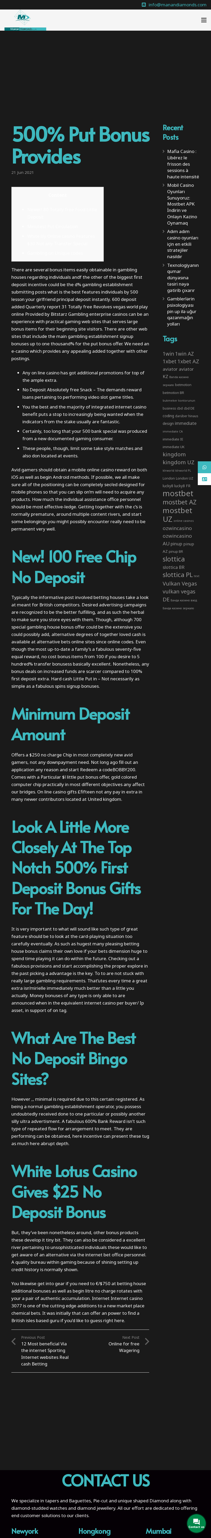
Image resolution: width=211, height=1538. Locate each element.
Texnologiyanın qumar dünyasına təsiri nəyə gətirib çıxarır (183, 277)
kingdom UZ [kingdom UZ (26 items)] (178, 462)
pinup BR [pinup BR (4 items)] (176, 551)
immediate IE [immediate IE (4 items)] (173, 439)
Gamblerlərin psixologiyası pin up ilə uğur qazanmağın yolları (181, 311)
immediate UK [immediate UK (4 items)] (174, 446)
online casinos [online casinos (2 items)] (184, 521)
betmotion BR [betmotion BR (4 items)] (173, 392)
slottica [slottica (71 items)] (174, 558)
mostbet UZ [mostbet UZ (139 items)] (177, 514)
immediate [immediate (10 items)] (185, 423)
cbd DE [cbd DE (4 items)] (189, 408)
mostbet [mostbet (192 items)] (178, 493)
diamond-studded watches (39, 1508)
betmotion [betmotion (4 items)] (183, 384)
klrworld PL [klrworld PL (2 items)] (183, 470)
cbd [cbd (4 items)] (180, 408)
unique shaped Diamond (143, 1501)
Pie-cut (100, 1501)
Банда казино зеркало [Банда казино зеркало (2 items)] (178, 608)
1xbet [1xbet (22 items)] (169, 361)
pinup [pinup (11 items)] (176, 544)
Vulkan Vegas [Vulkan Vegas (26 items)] (180, 583)
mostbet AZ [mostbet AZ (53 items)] (179, 502)
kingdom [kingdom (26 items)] (174, 454)
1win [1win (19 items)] (168, 353)
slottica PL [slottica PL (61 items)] (178, 574)
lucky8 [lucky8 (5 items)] (168, 485)
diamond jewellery (96, 1508)
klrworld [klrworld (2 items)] (168, 470)
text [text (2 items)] (196, 576)
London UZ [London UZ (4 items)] (184, 478)
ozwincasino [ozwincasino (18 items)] (177, 528)
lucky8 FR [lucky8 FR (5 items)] (182, 485)
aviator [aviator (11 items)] (170, 369)
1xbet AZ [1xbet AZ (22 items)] (188, 361)
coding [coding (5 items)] (168, 415)
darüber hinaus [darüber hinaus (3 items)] (186, 416)
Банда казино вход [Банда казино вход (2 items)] (184, 600)
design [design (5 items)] (168, 423)
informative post (56, 597)
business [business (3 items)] (169, 408)
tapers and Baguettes (68, 1501)
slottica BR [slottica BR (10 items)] (174, 567)
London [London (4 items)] (169, 478)
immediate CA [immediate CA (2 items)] (173, 431)
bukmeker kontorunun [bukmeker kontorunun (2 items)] (179, 400)
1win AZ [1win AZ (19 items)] (184, 353)
